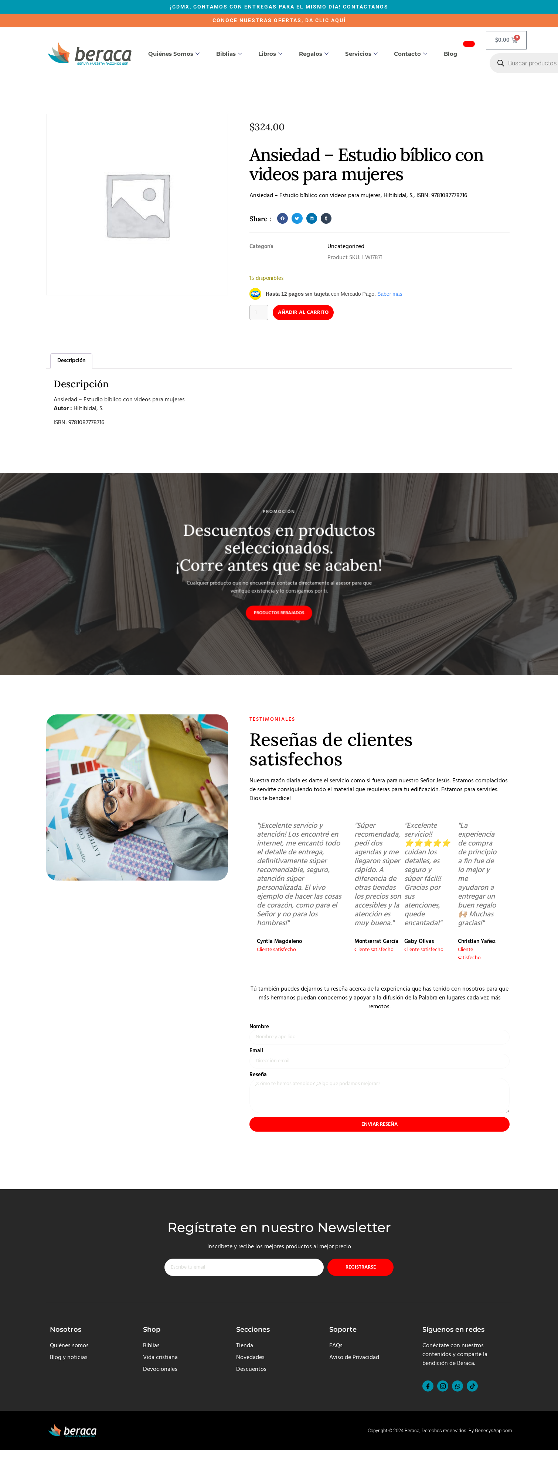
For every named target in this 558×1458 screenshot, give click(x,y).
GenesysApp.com (493, 1438)
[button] (282, 218)
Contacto (410, 53)
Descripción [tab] (71, 361)
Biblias (229, 53)
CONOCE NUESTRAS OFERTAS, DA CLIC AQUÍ (279, 20)
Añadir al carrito (309, 313)
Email (256, 1053)
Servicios (361, 53)
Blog (450, 53)
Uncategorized (345, 246)
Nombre (259, 1029)
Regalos (314, 53)
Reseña (258, 1078)
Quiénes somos (174, 53)
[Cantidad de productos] (260, 313)
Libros (270, 53)
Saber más (389, 294)
